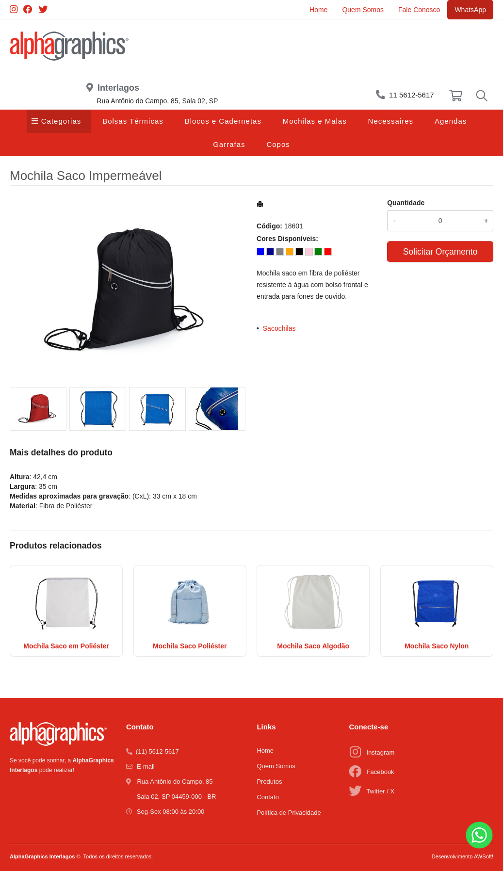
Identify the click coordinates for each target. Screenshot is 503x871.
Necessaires (391, 121)
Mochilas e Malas (315, 121)
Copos (278, 144)
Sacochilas (279, 328)
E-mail (146, 766)
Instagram (381, 752)
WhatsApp (470, 10)
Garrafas (229, 144)
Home (318, 10)
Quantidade (405, 203)
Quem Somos (363, 10)
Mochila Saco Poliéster (190, 646)
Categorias (61, 121)
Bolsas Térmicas (132, 121)
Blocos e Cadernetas (223, 121)
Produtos (269, 781)
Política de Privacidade (289, 812)
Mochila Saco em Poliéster (66, 646)
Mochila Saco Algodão (313, 646)
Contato (268, 797)
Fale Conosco (419, 10)
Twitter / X (380, 791)
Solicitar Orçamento (440, 252)
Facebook (380, 771)
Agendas (451, 121)
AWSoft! (483, 856)
